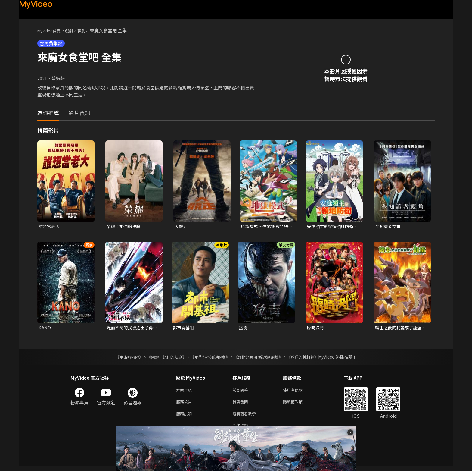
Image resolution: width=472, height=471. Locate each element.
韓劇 (87, 30)
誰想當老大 (50, 226)
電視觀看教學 (245, 416)
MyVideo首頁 (51, 30)
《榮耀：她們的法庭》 (163, 358)
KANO (45, 328)
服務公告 (185, 404)
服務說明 (185, 416)
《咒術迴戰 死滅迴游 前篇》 (261, 358)
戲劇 (73, 30)
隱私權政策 (298, 404)
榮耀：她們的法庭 (125, 226)
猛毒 (243, 328)
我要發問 (241, 404)
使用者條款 (298, 391)
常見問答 (241, 391)
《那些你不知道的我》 (209, 358)
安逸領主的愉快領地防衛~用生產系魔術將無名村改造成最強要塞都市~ (333, 226)
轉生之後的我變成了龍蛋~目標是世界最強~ (401, 328)
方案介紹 (185, 391)
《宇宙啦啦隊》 (123, 358)
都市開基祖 (184, 328)
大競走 (181, 226)
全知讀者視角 (388, 226)
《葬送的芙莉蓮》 (308, 358)
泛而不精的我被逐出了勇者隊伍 (131, 328)
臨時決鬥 (316, 328)
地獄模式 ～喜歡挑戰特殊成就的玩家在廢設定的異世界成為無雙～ (266, 226)
